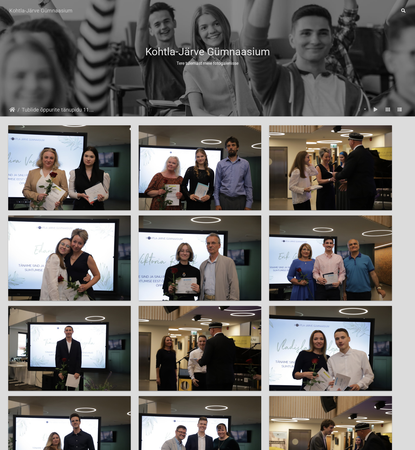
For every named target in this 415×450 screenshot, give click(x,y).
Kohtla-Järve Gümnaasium (41, 10)
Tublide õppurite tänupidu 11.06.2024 (58, 110)
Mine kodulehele (221, 440)
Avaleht (12, 110)
